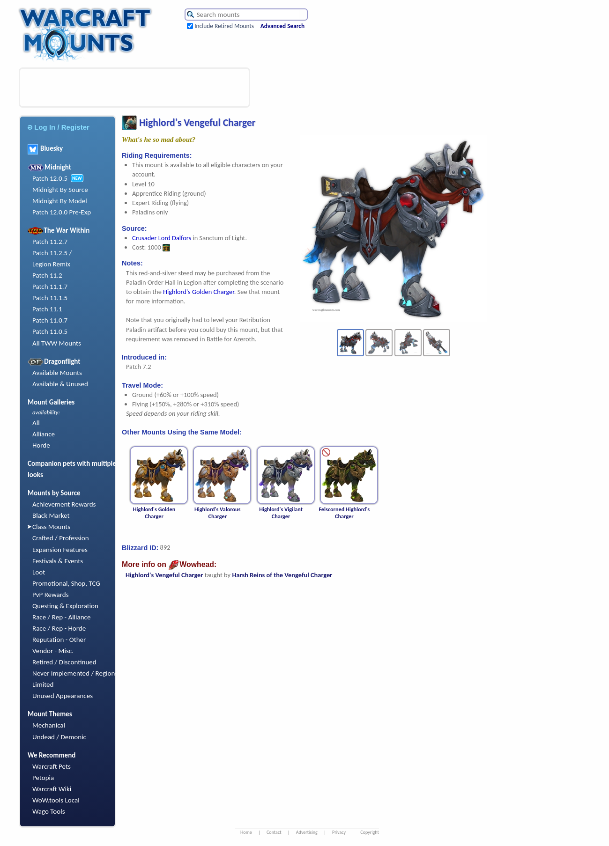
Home (246, 832)
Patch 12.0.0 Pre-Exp (61, 212)
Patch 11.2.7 (49, 241)
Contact (274, 832)
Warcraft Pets (51, 766)
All (36, 423)
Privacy (339, 832)
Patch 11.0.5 (49, 331)
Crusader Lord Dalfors (161, 238)
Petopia (43, 777)
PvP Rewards (50, 594)
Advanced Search (282, 26)
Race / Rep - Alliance (61, 617)
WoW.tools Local (56, 800)
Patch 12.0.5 (49, 178)
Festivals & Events (57, 561)
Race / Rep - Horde (59, 628)
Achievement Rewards (64, 504)
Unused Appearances (62, 696)
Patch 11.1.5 (49, 298)
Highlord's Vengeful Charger (164, 575)
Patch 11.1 (47, 309)
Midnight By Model (59, 201)
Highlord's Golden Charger (198, 291)
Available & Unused (60, 384)
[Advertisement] (134, 88)
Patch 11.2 (47, 275)
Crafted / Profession (60, 538)
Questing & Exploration (65, 606)
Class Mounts (51, 526)
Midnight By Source (60, 189)
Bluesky (45, 148)
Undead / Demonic (59, 737)
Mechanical (48, 725)
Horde (41, 445)
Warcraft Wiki (51, 789)
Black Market (51, 515)
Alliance (43, 434)
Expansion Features (60, 549)
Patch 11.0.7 (49, 320)
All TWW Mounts (56, 343)
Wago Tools (48, 811)
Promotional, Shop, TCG (66, 583)
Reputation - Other (59, 639)
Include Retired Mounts (224, 26)
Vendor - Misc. (53, 651)
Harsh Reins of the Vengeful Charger (282, 575)
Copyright (369, 832)
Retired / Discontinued (64, 662)
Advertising (307, 832)
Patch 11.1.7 (49, 286)
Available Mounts (57, 372)
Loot (38, 572)
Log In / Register (58, 127)
